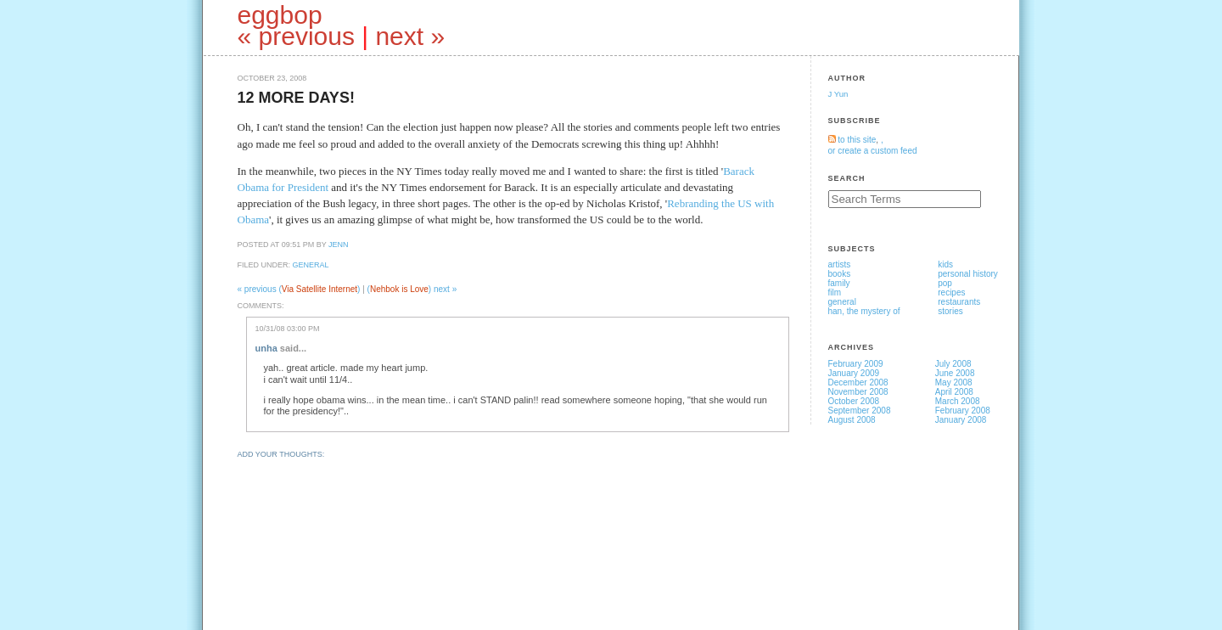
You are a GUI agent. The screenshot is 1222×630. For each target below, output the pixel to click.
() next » (412, 289)
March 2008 (957, 401)
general (311, 265)
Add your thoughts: (281, 454)
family (839, 283)
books (839, 273)
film (835, 292)
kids (945, 264)
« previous (296, 36)
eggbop (280, 15)
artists (839, 264)
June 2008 (955, 373)
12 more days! (296, 97)
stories (950, 311)
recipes (951, 292)
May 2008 (954, 382)
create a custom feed (877, 150)
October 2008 (854, 401)
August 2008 (852, 420)
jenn (338, 244)
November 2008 (858, 392)
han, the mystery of (864, 311)
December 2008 (858, 382)
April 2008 (954, 392)
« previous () (300, 289)
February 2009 (855, 363)
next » (410, 36)
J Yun (838, 93)
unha (266, 348)
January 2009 (854, 373)
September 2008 (859, 410)
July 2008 (953, 363)
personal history (968, 273)
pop (945, 283)
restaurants (959, 302)
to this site (852, 139)
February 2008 (962, 410)
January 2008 (961, 420)
